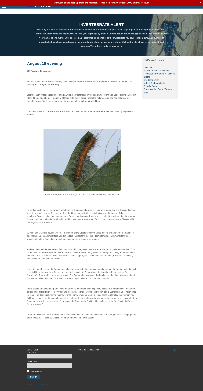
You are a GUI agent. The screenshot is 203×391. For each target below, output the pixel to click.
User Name (32, 352)
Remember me (36, 371)
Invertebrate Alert (151, 80)
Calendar (148, 67)
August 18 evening (44, 63)
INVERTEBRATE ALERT (101, 24)
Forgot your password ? (39, 384)
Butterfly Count (150, 86)
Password (32, 362)
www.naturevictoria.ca (138, 3)
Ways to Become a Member (156, 71)
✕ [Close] (200, 3)
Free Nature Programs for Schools (159, 74)
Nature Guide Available (154, 83)
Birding (147, 77)
